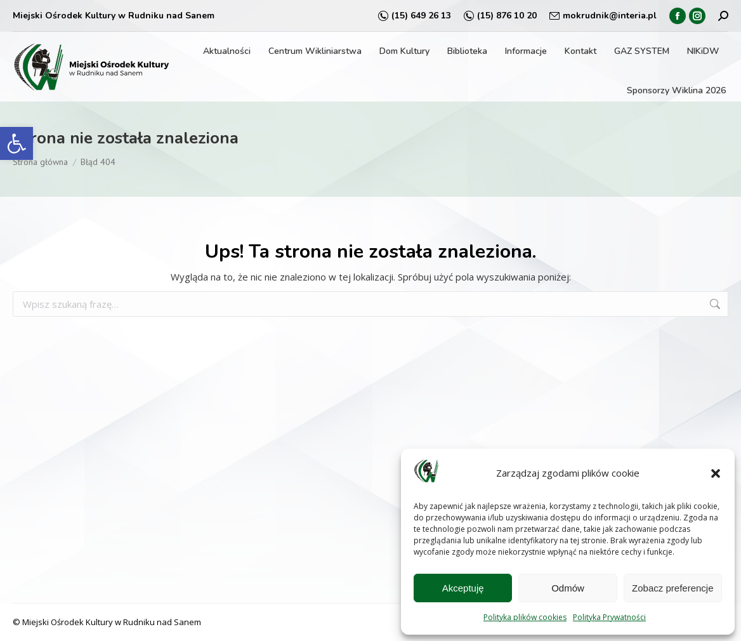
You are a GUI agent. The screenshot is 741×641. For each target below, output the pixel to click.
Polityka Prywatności (609, 617)
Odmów (567, 588)
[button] (16, 143)
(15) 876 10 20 (500, 16)
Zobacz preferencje (672, 588)
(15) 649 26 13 (414, 16)
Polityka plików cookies (525, 617)
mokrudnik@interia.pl (603, 16)
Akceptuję (463, 588)
